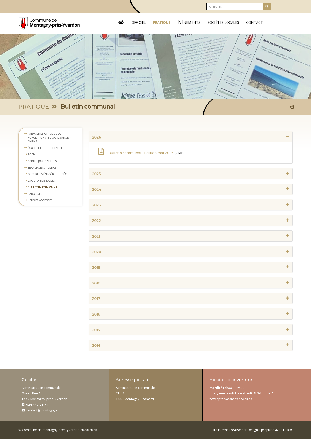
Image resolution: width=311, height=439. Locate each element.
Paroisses (35, 194)
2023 (190, 205)
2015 (190, 330)
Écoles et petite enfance (45, 148)
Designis (254, 430)
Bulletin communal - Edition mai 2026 (136, 152)
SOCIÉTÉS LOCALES (223, 22)
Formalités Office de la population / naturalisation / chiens (49, 137)
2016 (190, 314)
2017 (190, 298)
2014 (190, 345)
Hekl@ (288, 430)
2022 (190, 220)
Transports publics (42, 167)
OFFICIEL (139, 22)
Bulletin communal (43, 187)
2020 (190, 252)
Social (32, 154)
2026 (190, 137)
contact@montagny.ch (43, 410)
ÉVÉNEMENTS (188, 22)
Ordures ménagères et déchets (50, 174)
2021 (190, 236)
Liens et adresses (40, 200)
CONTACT (254, 22)
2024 (190, 189)
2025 (190, 174)
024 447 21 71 (37, 404)
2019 (190, 267)
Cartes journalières (42, 161)
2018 (190, 283)
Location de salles (41, 180)
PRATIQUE (161, 22)
